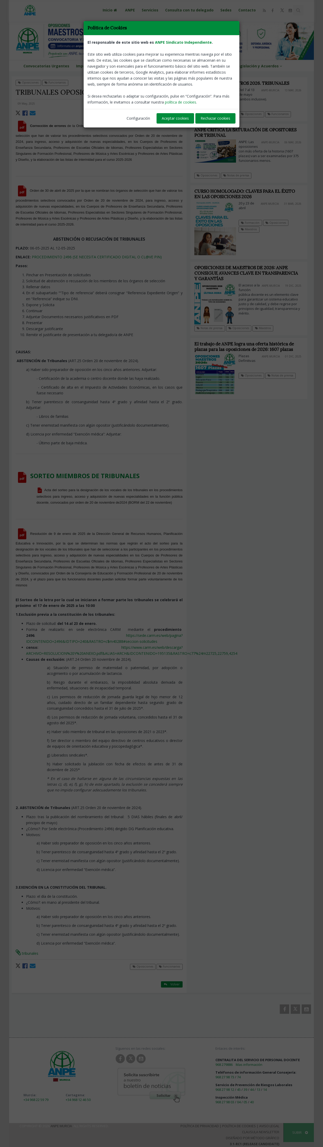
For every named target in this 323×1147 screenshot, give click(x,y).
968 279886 (224, 1064)
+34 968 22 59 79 (35, 1099)
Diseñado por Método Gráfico (252, 1138)
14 (265, 1089)
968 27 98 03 (224, 1102)
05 (245, 1102)
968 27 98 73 (224, 1077)
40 (252, 1102)
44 (252, 1089)
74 (239, 1077)
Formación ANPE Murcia (127, 65)
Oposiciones (28, 82)
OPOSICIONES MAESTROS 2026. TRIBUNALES (241, 83)
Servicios (150, 10)
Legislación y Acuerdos (259, 65)
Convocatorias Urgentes (46, 65)
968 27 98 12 (224, 1089)
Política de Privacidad (200, 1126)
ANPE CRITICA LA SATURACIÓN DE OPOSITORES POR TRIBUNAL (245, 132)
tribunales (27, 953)
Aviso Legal (269, 1126)
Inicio (110, 10)
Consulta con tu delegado (189, 10)
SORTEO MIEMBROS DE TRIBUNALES (85, 475)
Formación (254, 223)
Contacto (247, 10)
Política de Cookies (239, 1126)
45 (239, 1089)
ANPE (130, 10)
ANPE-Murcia (171, 103)
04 (239, 1102)
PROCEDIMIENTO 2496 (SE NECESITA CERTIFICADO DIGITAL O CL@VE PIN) (97, 256)
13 (258, 1089)
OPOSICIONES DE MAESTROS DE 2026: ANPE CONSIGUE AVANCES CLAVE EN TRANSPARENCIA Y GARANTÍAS (250, 273)
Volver (172, 82)
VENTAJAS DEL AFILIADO (178, 65)
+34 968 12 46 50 (78, 1099)
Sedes (226, 10)
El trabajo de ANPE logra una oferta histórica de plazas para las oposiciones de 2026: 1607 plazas (248, 346)
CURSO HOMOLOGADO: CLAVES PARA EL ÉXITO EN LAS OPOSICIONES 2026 (249, 194)
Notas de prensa (236, 175)
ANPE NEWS (218, 65)
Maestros (253, 229)
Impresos (87, 65)
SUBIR (300, 1132)
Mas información (249, 1064)
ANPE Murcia (61, 1126)
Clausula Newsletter (260, 1132)
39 (245, 1089)
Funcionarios (55, 82)
